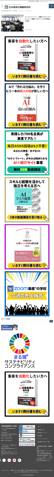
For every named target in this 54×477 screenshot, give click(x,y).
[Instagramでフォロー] (9, 460)
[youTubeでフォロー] (14, 460)
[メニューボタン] (2, 6)
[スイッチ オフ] (47, 6)
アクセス (51, 1)
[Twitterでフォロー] (4, 460)
